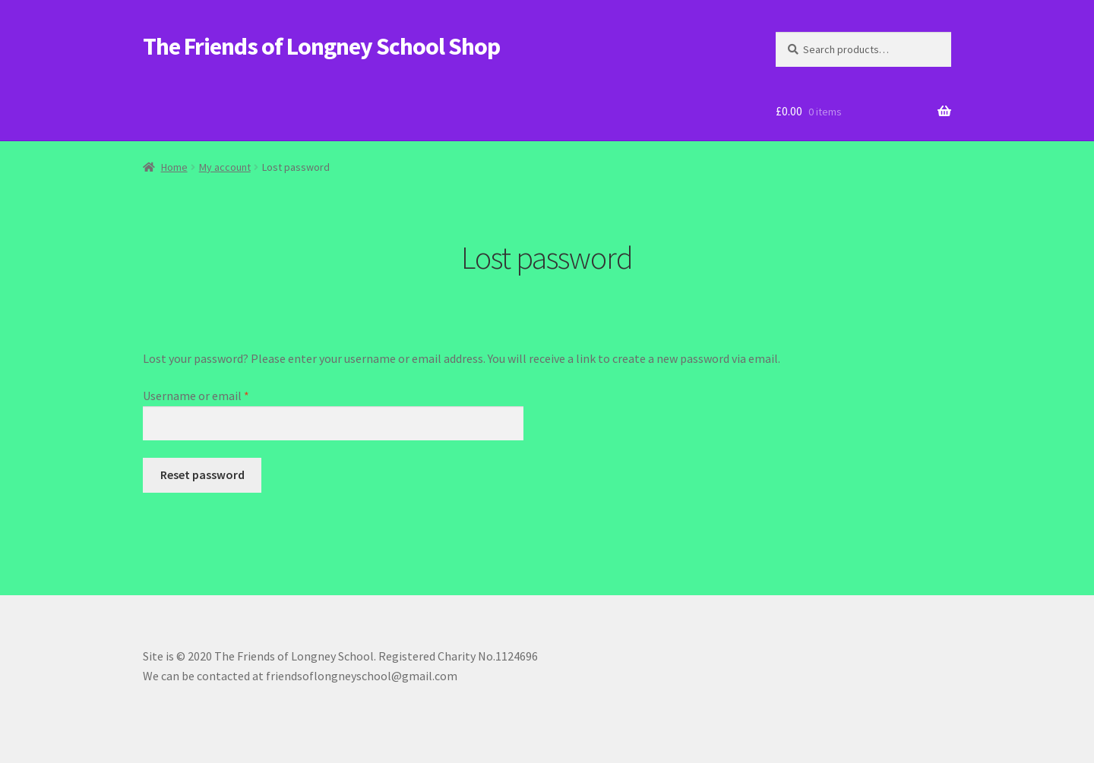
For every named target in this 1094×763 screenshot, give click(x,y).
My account (225, 167)
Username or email (218, 394)
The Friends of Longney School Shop (321, 46)
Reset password (202, 474)
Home (174, 167)
